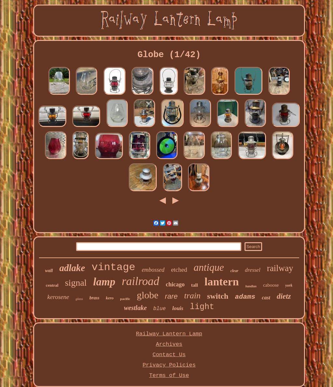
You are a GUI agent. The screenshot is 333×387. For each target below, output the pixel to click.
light (202, 307)
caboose (271, 285)
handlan (250, 286)
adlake (72, 268)
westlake (135, 307)
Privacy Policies (168, 365)
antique (208, 267)
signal (76, 283)
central (52, 285)
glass (79, 299)
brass (94, 297)
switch (217, 296)
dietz (284, 296)
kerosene (58, 296)
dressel (252, 270)
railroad (140, 281)
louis (177, 308)
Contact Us (169, 355)
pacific (125, 299)
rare (171, 296)
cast (266, 297)
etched (179, 269)
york (288, 285)
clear (234, 270)
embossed (153, 270)
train (192, 295)
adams (245, 297)
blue (159, 309)
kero (109, 297)
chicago (175, 284)
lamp (104, 282)
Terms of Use (169, 375)
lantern (222, 282)
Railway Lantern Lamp (169, 334)
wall (49, 270)
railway (280, 268)
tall (194, 285)
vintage (113, 267)
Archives (169, 344)
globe (147, 295)
